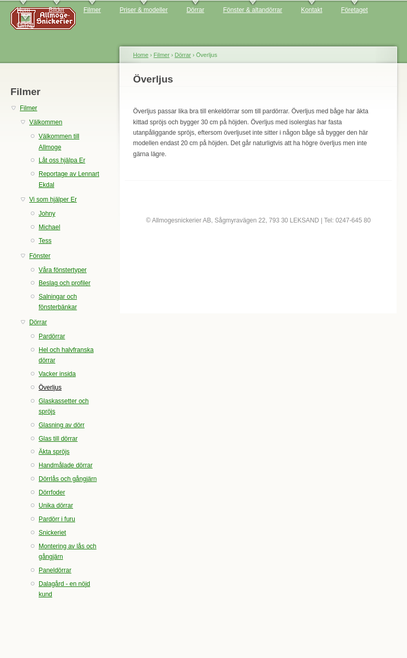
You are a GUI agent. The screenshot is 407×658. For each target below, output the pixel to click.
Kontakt (311, 10)
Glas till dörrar (58, 438)
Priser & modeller (143, 10)
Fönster (40, 256)
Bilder (57, 10)
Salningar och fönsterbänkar (58, 302)
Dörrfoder (52, 492)
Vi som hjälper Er (53, 199)
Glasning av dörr (62, 425)
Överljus (50, 387)
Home (140, 55)
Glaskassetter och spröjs (64, 406)
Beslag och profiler (64, 283)
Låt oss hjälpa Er (62, 160)
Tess (45, 240)
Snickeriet (52, 532)
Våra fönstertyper (63, 270)
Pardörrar (52, 336)
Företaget (354, 10)
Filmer (92, 10)
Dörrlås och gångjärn (68, 479)
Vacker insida (57, 374)
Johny (47, 213)
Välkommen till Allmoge (59, 141)
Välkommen (45, 122)
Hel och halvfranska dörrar (66, 355)
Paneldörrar (55, 570)
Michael (49, 227)
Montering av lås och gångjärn (68, 551)
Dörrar (195, 10)
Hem (23, 10)
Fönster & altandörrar (252, 10)
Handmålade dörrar (65, 465)
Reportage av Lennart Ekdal (69, 179)
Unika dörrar (56, 505)
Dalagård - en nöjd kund (64, 589)
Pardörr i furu (57, 519)
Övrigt (25, 25)
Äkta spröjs (54, 451)
